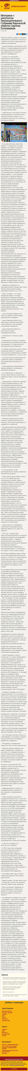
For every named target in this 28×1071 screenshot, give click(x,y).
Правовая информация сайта (16, 1065)
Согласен (14, 1069)
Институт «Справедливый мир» (10, 1044)
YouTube (4, 1035)
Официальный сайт (7, 1011)
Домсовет (4, 1053)
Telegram (4, 1014)
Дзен (3, 1015)
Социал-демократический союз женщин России (10, 1051)
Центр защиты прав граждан (9, 1046)
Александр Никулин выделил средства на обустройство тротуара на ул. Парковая (13, 978)
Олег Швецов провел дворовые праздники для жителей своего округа (13, 995)
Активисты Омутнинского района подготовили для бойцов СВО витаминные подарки (11, 988)
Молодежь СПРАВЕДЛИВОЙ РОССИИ (9, 1048)
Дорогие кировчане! (7, 992)
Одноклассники (6, 1020)
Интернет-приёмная (7, 1012)
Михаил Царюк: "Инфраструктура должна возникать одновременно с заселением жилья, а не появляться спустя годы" (13, 983)
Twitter (4, 1017)
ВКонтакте (5, 1019)
